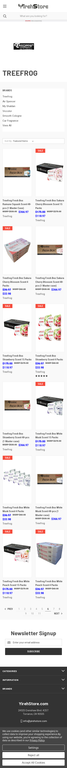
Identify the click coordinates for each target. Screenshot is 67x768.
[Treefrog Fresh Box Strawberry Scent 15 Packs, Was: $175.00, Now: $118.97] (17, 327)
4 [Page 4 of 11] (36, 609)
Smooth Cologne (12, 115)
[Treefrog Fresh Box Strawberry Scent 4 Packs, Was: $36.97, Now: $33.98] (50, 327)
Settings (33, 748)
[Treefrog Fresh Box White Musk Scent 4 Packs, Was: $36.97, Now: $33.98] (17, 479)
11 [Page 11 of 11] (39, 613)
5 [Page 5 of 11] (42, 609)
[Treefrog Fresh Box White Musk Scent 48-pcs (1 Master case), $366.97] (50, 479)
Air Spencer (9, 101)
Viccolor (7, 111)
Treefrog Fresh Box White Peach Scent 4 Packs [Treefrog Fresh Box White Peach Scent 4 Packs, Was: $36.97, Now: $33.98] (48, 583)
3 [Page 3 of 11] (30, 609)
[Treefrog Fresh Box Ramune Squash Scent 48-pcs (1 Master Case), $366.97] (17, 172)
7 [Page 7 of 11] (53, 609)
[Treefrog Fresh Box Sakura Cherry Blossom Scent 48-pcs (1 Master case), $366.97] (50, 250)
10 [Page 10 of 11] (32, 613)
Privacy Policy (37, 740)
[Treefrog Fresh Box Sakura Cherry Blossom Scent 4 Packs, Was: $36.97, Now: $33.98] (17, 250)
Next (58, 613)
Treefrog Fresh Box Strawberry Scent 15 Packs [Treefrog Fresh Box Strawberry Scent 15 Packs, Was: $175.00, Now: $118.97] (17, 357)
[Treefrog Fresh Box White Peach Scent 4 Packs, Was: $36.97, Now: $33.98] (50, 553)
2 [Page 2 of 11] (25, 609)
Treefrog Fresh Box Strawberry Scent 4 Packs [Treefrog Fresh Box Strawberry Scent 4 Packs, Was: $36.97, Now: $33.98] (49, 357)
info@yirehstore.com (35, 721)
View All (7, 125)
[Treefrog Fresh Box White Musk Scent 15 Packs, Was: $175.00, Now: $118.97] (50, 405)
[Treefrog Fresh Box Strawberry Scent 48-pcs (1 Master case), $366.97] (17, 405)
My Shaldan (9, 106)
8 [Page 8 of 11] (59, 609)
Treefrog (7, 96)
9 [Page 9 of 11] (26, 613)
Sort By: (8, 141)
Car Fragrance (10, 120)
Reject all (33, 755)
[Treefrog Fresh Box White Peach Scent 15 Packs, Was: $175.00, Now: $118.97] (17, 553)
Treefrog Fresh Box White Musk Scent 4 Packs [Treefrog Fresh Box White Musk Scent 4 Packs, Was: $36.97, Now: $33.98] (16, 509)
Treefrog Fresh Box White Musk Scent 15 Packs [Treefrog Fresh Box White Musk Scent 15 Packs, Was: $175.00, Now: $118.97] (48, 435)
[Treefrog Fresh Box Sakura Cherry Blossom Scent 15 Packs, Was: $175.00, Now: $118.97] (50, 172)
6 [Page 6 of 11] (48, 609)
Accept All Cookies (33, 762)
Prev (8, 609)
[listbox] (24, 141)
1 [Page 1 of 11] (19, 609)
